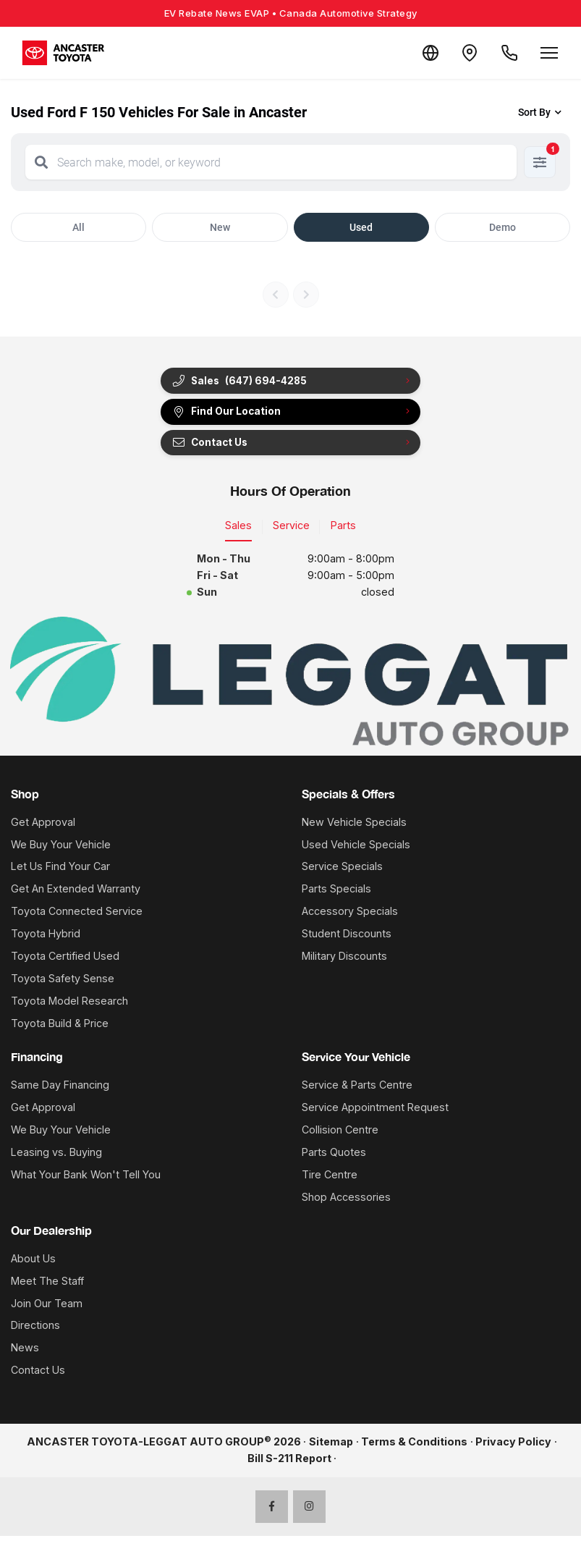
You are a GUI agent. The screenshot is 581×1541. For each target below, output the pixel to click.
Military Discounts (344, 961)
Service (291, 530)
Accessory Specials (350, 916)
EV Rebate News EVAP (290, 13)
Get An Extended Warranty (75, 893)
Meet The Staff (47, 1285)
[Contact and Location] (464, 53)
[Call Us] (507, 53)
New (220, 227)
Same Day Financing (60, 1090)
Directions (35, 1330)
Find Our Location (229, 414)
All (78, 227)
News (25, 1352)
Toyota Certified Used (65, 961)
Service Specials (342, 871)
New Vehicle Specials (354, 826)
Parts (343, 530)
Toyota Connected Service (77, 916)
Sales (238, 530)
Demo (502, 227)
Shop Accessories (346, 1201)
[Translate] (420, 53)
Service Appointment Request (375, 1112)
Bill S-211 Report (289, 1463)
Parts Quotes (334, 1157)
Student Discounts (346, 938)
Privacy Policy (513, 1446)
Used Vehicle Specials (356, 849)
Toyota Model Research (69, 1006)
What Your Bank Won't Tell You (86, 1179)
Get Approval (43, 826)
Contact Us (212, 446)
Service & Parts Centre (357, 1090)
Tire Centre (329, 1179)
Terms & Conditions (414, 1446)
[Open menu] (549, 53)
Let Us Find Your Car (60, 871)
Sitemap (331, 1446)
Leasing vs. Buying (56, 1157)
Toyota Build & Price (60, 1028)
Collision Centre (340, 1134)
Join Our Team (46, 1307)
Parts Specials (336, 893)
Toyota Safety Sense (62, 983)
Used (361, 227)
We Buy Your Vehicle (61, 849)
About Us (33, 1263)
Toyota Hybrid (45, 938)
